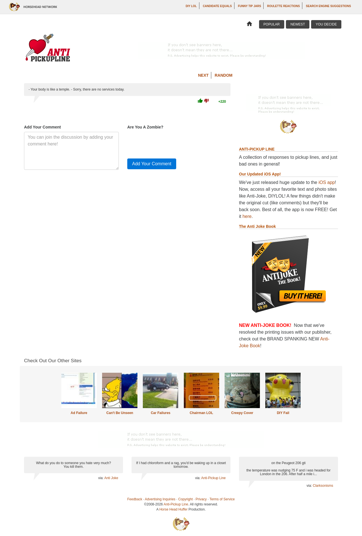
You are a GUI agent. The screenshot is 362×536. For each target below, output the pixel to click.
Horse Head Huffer (173, 509)
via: (101, 478)
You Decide (326, 24)
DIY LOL (191, 6)
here (246, 216)
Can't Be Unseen (119, 413)
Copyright (185, 499)
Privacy (201, 499)
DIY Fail (283, 413)
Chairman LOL (201, 413)
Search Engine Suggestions (328, 6)
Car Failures (160, 413)
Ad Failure (79, 413)
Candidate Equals (217, 6)
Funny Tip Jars (249, 6)
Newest (297, 24)
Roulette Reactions (283, 6)
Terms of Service (222, 499)
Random (223, 75)
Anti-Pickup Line (213, 478)
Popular (272, 24)
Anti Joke (111, 478)
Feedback (134, 499)
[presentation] (170, 143)
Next (203, 75)
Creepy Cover (242, 413)
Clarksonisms (323, 486)
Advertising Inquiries (160, 499)
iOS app (326, 182)
